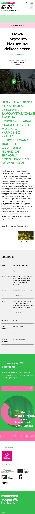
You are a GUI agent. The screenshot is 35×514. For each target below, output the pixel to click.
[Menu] (32, 3)
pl (27, 3)
